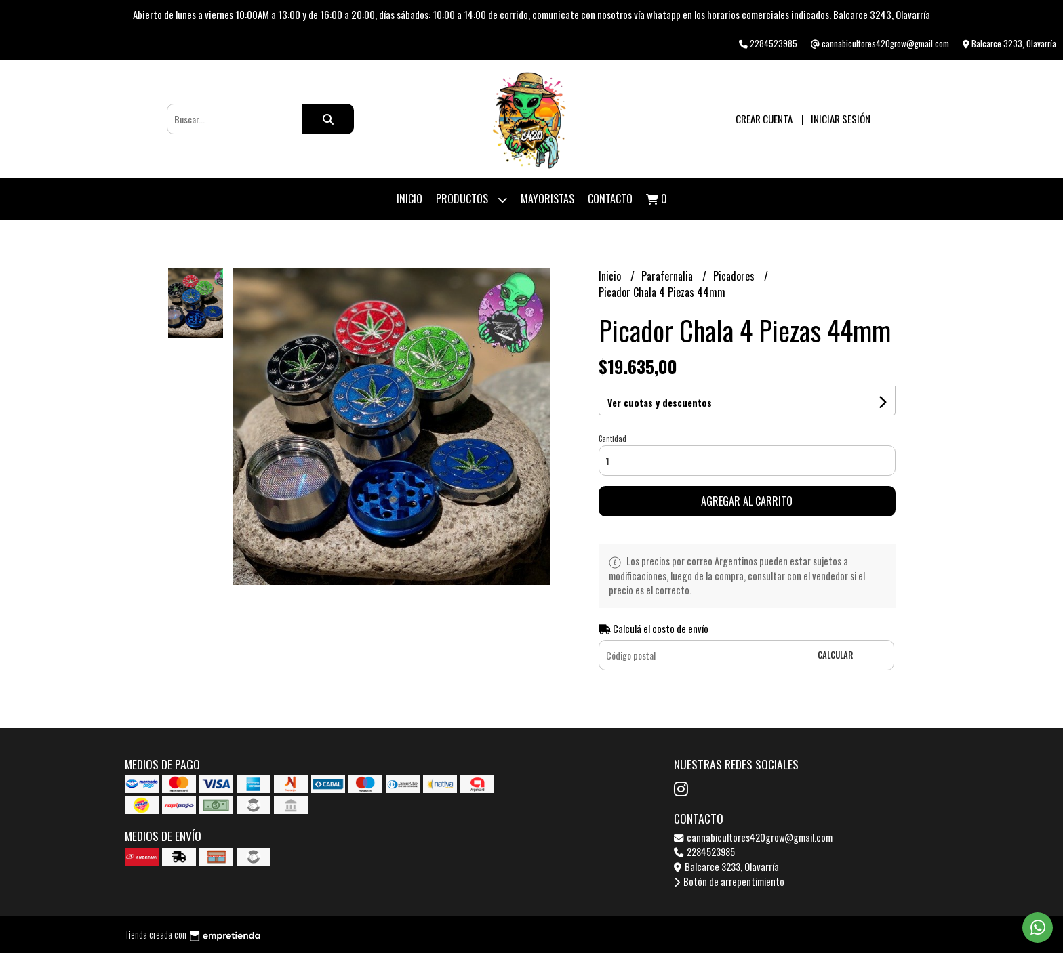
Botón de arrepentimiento (729, 881)
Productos (471, 199)
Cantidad (612, 438)
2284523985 (704, 852)
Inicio (409, 198)
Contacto (610, 198)
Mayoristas (547, 198)
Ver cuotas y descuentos (659, 402)
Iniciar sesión (840, 118)
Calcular (835, 655)
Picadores (735, 276)
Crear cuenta (764, 118)
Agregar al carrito (747, 501)
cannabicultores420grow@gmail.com (753, 837)
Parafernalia (668, 276)
